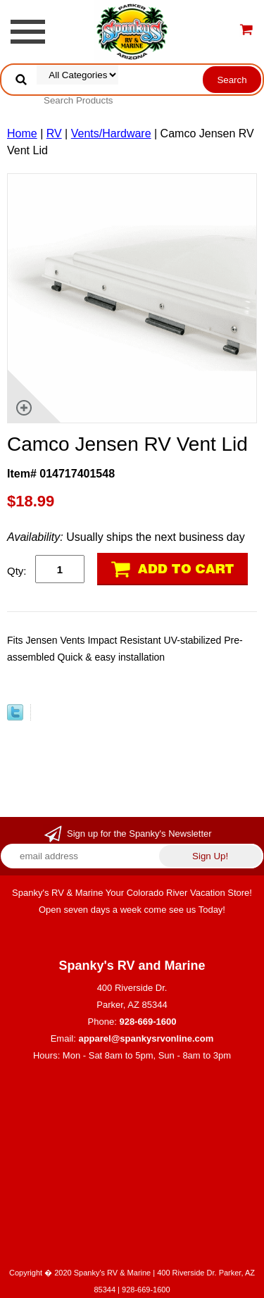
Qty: (17, 571)
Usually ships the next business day (126, 537)
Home (22, 133)
